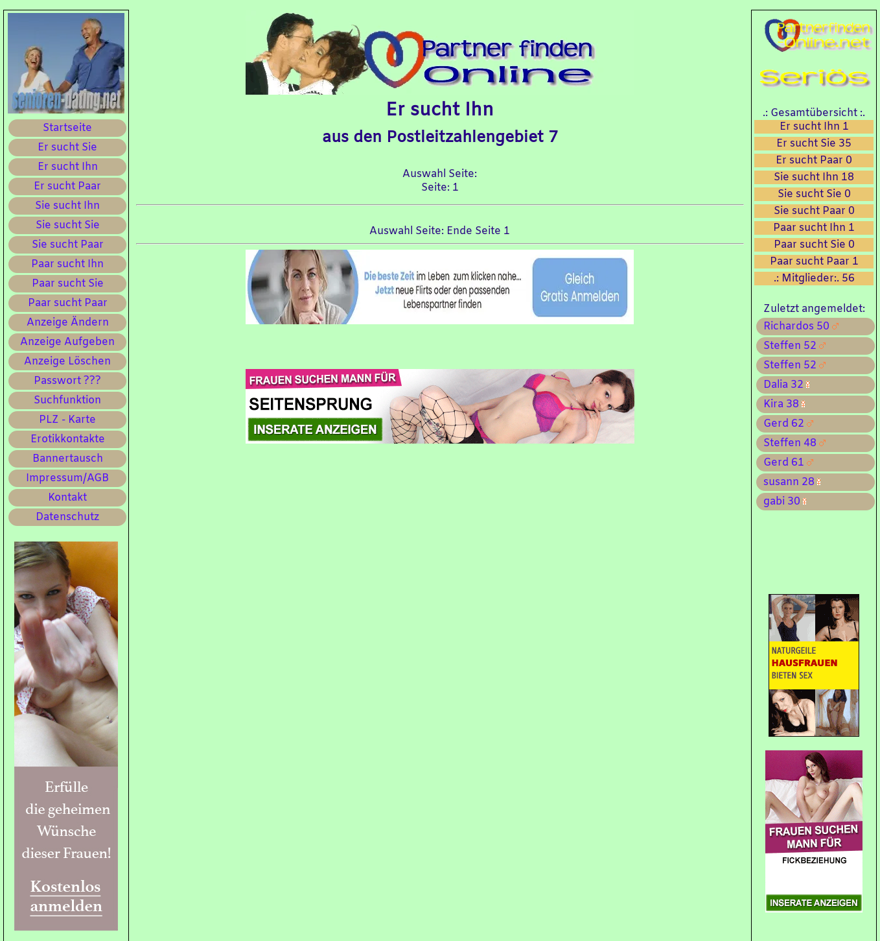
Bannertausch (67, 459)
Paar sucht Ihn (67, 264)
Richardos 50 (798, 326)
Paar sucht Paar (68, 303)
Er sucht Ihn (68, 167)
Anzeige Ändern (68, 322)
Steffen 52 (792, 346)
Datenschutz (67, 517)
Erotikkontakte (67, 439)
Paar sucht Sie (68, 284)
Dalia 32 (783, 385)
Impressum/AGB (67, 478)
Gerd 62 (785, 424)
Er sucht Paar (67, 186)
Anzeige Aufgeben (67, 342)
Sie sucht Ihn (67, 206)
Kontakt (67, 498)
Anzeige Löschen (67, 361)
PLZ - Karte (67, 420)
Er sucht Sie (67, 147)
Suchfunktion (67, 400)
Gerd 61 (785, 463)
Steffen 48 (792, 443)
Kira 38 (781, 404)
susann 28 (789, 482)
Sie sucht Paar (68, 245)
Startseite (67, 128)
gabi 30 (782, 501)
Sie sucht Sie (68, 225)
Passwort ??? (67, 381)
